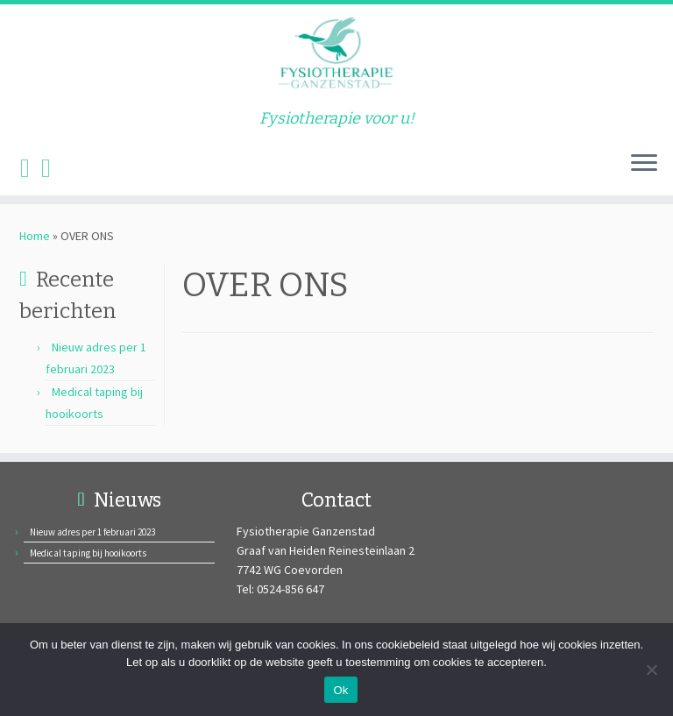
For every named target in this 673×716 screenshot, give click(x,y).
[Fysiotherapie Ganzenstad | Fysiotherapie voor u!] (336, 57)
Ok (340, 690)
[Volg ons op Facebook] (30, 167)
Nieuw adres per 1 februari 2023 (92, 532)
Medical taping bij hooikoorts (88, 553)
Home (34, 236)
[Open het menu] (644, 164)
